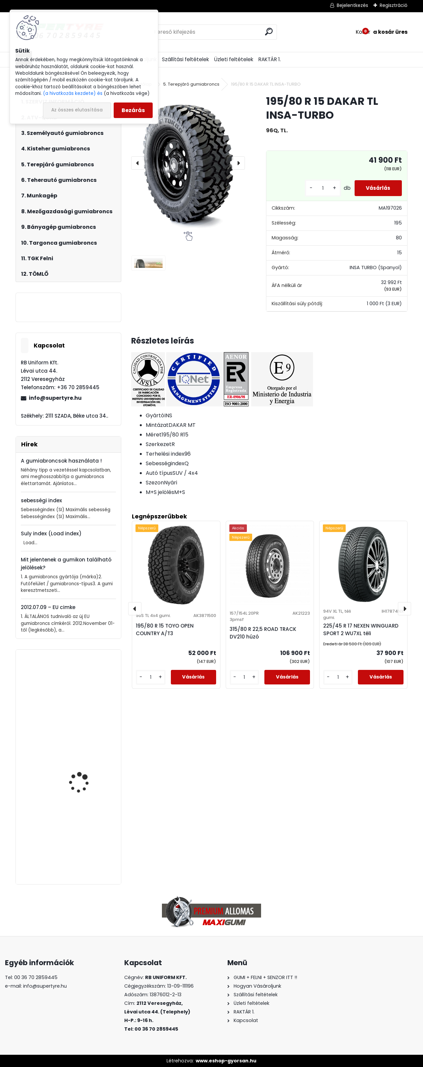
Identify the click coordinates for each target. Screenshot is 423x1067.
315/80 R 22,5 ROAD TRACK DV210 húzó (263, 633)
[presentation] (137, 163)
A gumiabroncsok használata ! (61, 460)
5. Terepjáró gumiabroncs (191, 84)
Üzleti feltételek (233, 59)
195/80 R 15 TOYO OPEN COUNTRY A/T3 (165, 629)
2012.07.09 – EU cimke (48, 607)
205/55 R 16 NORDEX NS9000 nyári (82, 757)
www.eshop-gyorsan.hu (226, 1060)
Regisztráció (393, 5)
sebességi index (41, 500)
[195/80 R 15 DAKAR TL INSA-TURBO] (188, 162)
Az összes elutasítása (77, 110)
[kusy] (318, 188)
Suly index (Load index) (51, 533)
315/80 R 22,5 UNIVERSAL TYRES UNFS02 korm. (87, 703)
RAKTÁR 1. (269, 59)
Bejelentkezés (352, 5)
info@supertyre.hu (55, 398)
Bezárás (133, 110)
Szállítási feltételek (185, 59)
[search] (269, 31)
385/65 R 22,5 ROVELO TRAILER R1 (84, 844)
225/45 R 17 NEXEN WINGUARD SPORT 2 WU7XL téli (361, 629)
